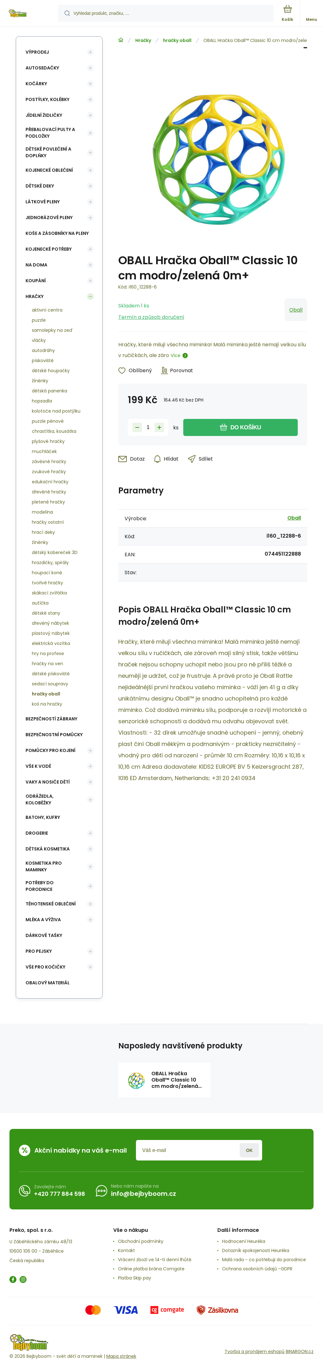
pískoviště (43, 360)
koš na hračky (47, 704)
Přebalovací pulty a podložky (50, 132)
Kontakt (126, 1250)
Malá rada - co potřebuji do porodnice (264, 1259)
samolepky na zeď (52, 330)
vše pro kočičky (45, 967)
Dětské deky (40, 186)
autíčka (40, 603)
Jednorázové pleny (49, 217)
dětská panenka (49, 391)
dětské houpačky (51, 370)
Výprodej (37, 52)
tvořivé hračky (47, 583)
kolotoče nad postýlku (56, 411)
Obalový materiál (48, 983)
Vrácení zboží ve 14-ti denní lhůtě (154, 1259)
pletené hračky (48, 502)
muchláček (44, 451)
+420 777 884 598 (59, 1194)
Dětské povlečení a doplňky (48, 152)
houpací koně (47, 573)
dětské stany (46, 613)
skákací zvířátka (49, 593)
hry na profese (48, 653)
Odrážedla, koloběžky (40, 799)
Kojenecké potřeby (49, 249)
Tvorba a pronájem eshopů (255, 1351)
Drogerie (37, 833)
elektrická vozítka (51, 643)
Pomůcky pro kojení (50, 750)
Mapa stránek (121, 1356)
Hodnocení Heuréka (243, 1241)
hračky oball (177, 40)
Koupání (36, 280)
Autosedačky (42, 68)
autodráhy (43, 350)
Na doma (36, 265)
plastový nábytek (51, 633)
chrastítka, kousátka (54, 431)
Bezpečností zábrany (51, 719)
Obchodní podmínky (140, 1241)
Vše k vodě (38, 766)
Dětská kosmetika (48, 849)
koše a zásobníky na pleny (57, 233)
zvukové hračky (49, 471)
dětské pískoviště (51, 674)
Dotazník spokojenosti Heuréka (255, 1250)
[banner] (29, 14)
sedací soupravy (50, 684)
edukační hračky (50, 482)
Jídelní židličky (44, 115)
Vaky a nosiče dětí (48, 782)
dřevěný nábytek (50, 623)
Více (175, 355)
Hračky (143, 40)
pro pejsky (39, 951)
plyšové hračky (48, 441)
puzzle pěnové (48, 421)
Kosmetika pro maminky (44, 866)
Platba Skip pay (134, 1278)
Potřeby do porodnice (40, 886)
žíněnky (40, 381)
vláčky (39, 340)
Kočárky (36, 84)
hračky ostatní (48, 522)
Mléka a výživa (43, 919)
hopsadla (42, 401)
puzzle (39, 320)
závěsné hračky (49, 461)
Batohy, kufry (43, 817)
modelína (42, 512)
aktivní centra (47, 310)
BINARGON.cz (300, 1351)
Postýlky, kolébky (47, 99)
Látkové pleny (43, 202)
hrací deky (43, 532)
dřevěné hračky (49, 492)
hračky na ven (47, 663)
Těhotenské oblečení (51, 904)
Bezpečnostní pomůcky (54, 734)
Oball (295, 309)
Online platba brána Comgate (151, 1269)
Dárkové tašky (44, 935)
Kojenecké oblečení (49, 170)
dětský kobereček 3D (55, 552)
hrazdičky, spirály (50, 562)
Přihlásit (249, 1150)
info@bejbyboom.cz (143, 1193)
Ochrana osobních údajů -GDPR (257, 1269)
